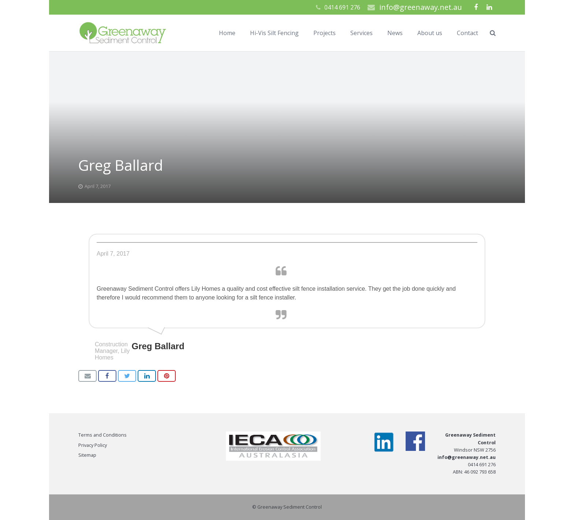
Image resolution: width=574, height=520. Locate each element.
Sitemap (87, 455)
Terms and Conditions (102, 435)
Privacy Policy (92, 445)
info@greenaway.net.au (420, 7)
